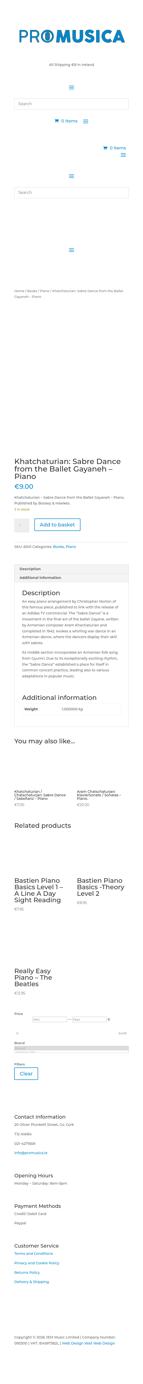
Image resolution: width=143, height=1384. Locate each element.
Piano (45, 291)
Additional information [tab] (40, 577)
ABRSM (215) (71, 1052)
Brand (71, 1048)
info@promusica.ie (30, 1153)
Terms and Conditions (33, 1253)
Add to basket (57, 525)
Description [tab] (30, 569)
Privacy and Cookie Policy (36, 1263)
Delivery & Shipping (31, 1282)
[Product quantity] (21, 525)
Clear (26, 1074)
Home (19, 291)
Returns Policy (27, 1272)
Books (32, 291)
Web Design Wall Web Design (88, 1343)
